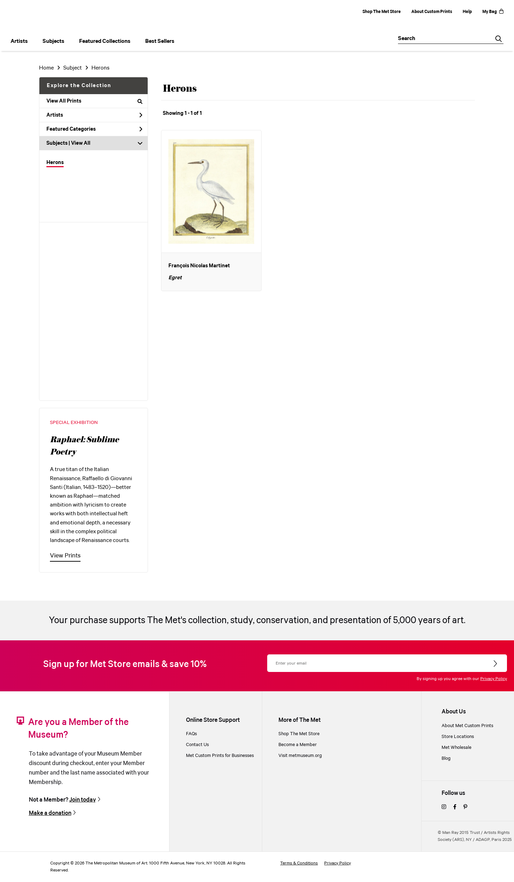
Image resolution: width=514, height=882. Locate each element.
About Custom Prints (431, 12)
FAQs (191, 734)
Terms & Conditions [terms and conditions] (299, 863)
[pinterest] (465, 807)
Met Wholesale (456, 748)
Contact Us (197, 745)
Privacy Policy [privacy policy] (337, 863)
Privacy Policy (493, 679)
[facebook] (454, 807)
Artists (94, 115)
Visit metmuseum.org (300, 756)
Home (46, 68)
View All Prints (94, 101)
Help (467, 12)
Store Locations (458, 737)
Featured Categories (94, 129)
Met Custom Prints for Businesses (220, 756)
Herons (55, 162)
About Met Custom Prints (467, 726)
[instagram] (444, 807)
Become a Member (297, 745)
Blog (446, 759)
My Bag (492, 12)
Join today (82, 800)
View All (80, 143)
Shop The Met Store (381, 12)
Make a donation (50, 813)
